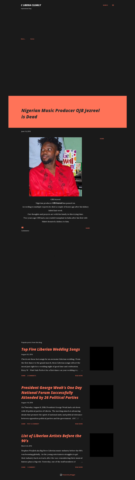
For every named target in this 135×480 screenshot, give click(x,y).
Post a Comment (33, 424)
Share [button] (102, 139)
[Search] (105, 5)
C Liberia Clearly (31, 5)
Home (24, 39)
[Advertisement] (67, 24)
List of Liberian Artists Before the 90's (51, 438)
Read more (79, 376)
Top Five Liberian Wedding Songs (50, 349)
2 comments (31, 376)
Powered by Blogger (67, 475)
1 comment (31, 467)
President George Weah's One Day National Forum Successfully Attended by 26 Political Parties (51, 392)
